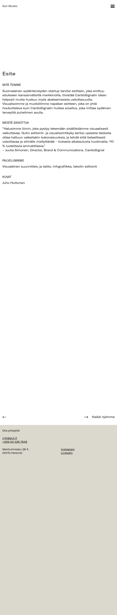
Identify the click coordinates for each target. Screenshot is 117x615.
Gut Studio (9, 6)
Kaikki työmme (103, 417)
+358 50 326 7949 (14, 441)
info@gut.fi (9, 438)
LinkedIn (67, 452)
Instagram (68, 449)
